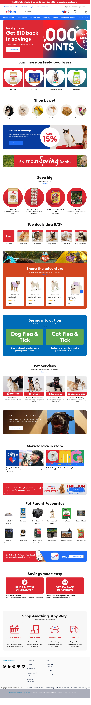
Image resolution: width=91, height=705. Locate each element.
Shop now (45, 183)
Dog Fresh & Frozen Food (37, 548)
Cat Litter (66, 244)
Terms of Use (38, 694)
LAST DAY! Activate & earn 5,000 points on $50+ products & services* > (44, 2)
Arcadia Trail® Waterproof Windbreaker (12, 299)
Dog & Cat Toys (80, 244)
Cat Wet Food (81, 527)
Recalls (30, 694)
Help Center (31, 675)
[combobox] (42, 11)
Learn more (44, 378)
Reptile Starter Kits (66, 548)
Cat (23, 118)
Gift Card (24, 7)
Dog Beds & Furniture (9, 528)
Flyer (31, 7)
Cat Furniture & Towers (52, 528)
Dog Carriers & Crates (37, 528)
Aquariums (52, 547)
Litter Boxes (23, 547)
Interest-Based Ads (62, 694)
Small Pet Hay (81, 547)
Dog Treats (52, 244)
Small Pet (52, 118)
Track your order (42, 7)
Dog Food (23, 244)
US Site (49, 676)
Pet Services (31, 666)
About (48, 666)
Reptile (66, 118)
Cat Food (37, 244)
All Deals (9, 244)
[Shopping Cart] (87, 12)
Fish (37, 118)
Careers (29, 670)
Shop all (44, 228)
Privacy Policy (50, 694)
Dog (8, 118)
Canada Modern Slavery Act (80, 694)
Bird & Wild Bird (80, 118)
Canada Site (50, 681)
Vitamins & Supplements (8, 548)
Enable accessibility (10, 7)
